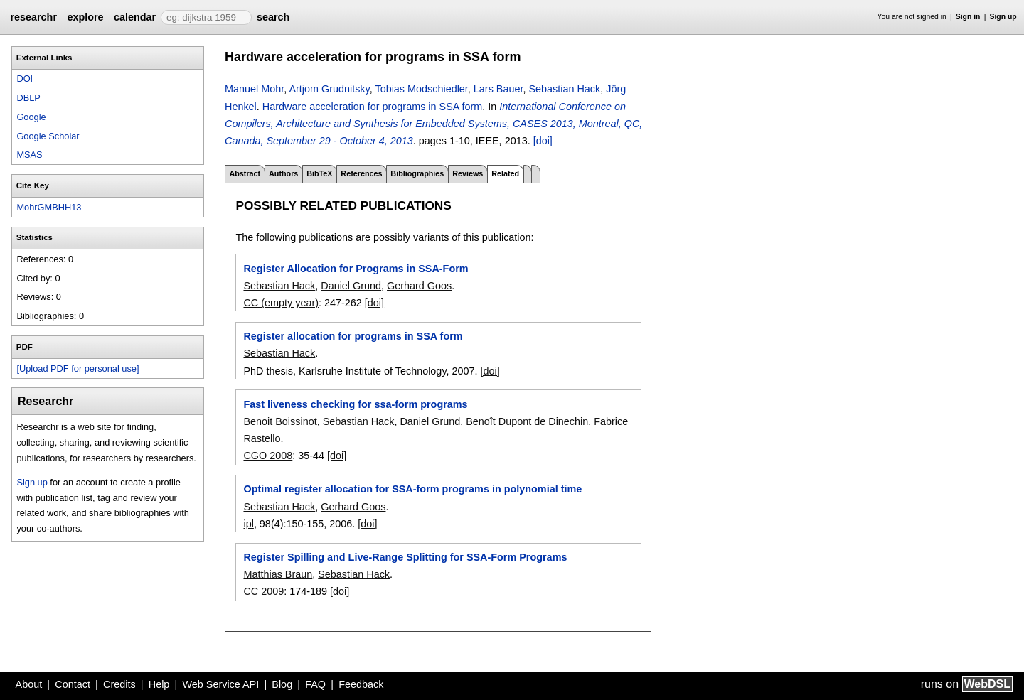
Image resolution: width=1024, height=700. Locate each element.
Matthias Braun (277, 574)
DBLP (28, 97)
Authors (283, 173)
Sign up (1003, 17)
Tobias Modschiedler (421, 89)
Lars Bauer (498, 89)
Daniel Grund (351, 285)
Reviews (467, 173)
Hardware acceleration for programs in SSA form (372, 106)
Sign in (968, 17)
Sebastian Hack (564, 89)
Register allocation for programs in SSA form (352, 336)
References (361, 173)
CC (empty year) (281, 302)
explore (85, 17)
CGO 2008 (267, 455)
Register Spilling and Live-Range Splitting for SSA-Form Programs (405, 557)
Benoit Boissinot (279, 421)
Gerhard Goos (419, 285)
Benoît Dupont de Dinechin (527, 421)
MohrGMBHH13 (48, 207)
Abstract (244, 173)
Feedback (360, 684)
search (273, 17)
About (29, 684)
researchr (33, 17)
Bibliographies (417, 173)
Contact (72, 684)
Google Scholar (47, 136)
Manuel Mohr (254, 89)
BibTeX (319, 173)
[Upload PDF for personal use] (77, 368)
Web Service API (220, 684)
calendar (135, 17)
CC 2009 (263, 591)
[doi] (543, 140)
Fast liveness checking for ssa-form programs (355, 404)
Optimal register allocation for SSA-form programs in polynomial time (412, 489)
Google (31, 117)
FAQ (315, 684)
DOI (24, 78)
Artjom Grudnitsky (329, 89)
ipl (248, 523)
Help (159, 684)
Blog (282, 684)
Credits (119, 684)
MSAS (29, 154)
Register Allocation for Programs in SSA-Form (355, 268)
